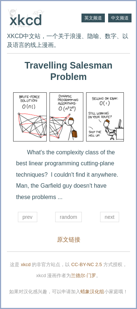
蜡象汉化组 (92, 291)
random (68, 217)
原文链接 (68, 239)
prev (28, 217)
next (109, 217)
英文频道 (93, 18)
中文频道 (120, 18)
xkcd (26, 264)
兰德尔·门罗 (83, 275)
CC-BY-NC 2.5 (86, 264)
